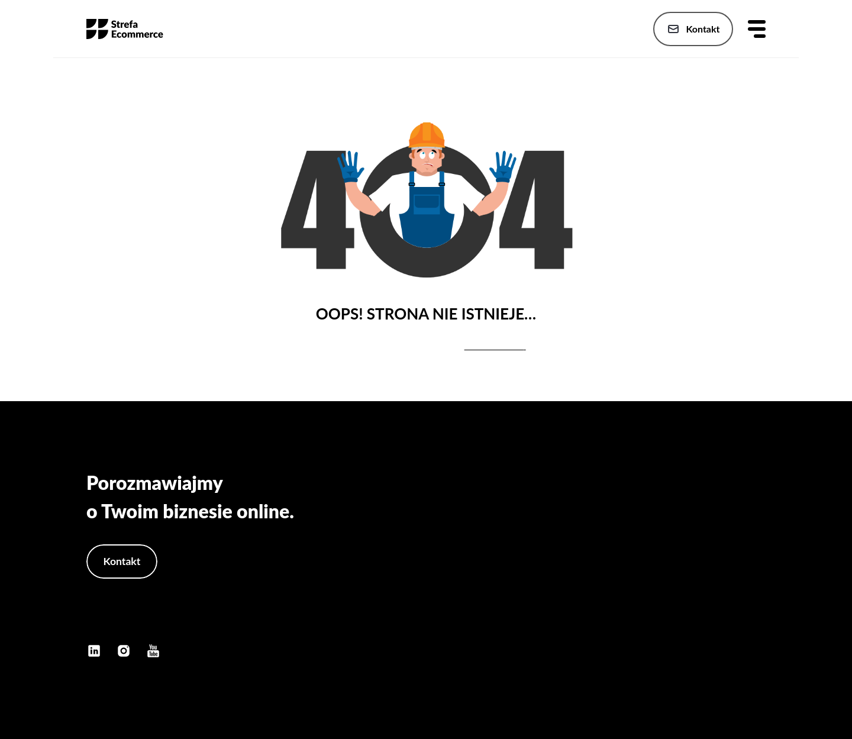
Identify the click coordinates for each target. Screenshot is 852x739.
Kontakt (691, 29)
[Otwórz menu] (757, 28)
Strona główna (735, 514)
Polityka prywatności (723, 609)
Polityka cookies (732, 633)
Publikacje (744, 562)
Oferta (753, 538)
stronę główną (494, 346)
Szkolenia (745, 585)
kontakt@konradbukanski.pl (150, 621)
